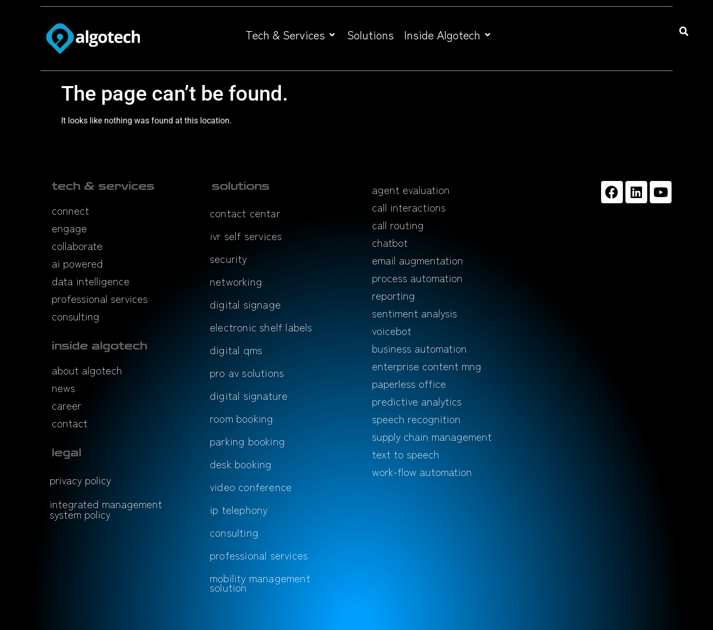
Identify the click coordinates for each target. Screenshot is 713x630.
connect (70, 210)
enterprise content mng (426, 365)
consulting (75, 316)
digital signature (249, 395)
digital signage (245, 304)
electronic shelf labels (261, 326)
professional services (100, 298)
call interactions (409, 207)
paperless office (409, 383)
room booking (241, 418)
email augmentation (417, 260)
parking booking (247, 441)
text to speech (405, 453)
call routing (398, 224)
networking (236, 281)
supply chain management (432, 436)
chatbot (390, 242)
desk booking (241, 463)
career (66, 405)
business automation (419, 348)
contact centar (245, 212)
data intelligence (91, 280)
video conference (251, 486)
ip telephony (238, 509)
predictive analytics (417, 401)
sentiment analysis (414, 312)
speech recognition (416, 418)
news (63, 387)
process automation (417, 277)
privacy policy (80, 479)
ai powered (77, 263)
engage (69, 227)
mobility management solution (260, 582)
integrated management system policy (106, 509)
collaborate (77, 245)
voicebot (391, 330)
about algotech (87, 369)
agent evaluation (411, 189)
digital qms (236, 349)
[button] (291, 34)
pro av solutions (247, 372)
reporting (393, 295)
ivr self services (246, 235)
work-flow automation (422, 471)
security (228, 258)
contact (70, 422)
